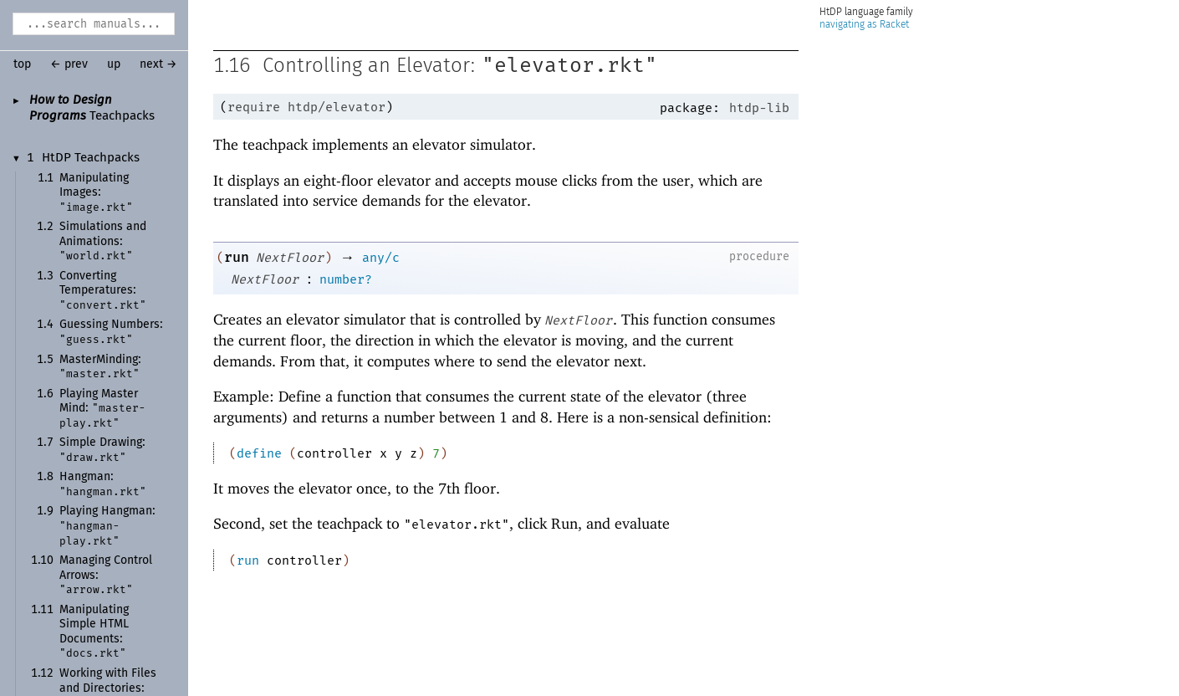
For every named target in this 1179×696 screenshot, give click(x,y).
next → (158, 64)
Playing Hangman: (107, 525)
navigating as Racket (864, 24)
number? (345, 279)
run (236, 257)
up (113, 64)
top (22, 64)
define (259, 453)
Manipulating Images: (96, 192)
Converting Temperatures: (102, 290)
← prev (69, 64)
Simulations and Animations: (102, 241)
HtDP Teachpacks (91, 158)
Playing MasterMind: (102, 408)
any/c (381, 257)
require (253, 107)
